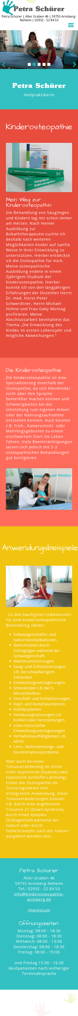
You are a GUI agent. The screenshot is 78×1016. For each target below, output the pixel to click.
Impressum (39, 910)
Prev (3, 64)
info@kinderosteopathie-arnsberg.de (39, 896)
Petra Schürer (39, 8)
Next (74, 64)
